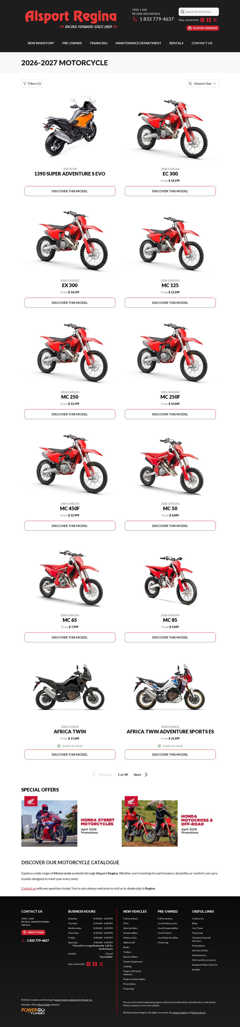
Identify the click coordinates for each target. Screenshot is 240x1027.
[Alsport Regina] (71, 19)
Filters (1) (32, 83)
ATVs (126, 923)
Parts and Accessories (204, 959)
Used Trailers (165, 932)
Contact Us (202, 43)
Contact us (28, 888)
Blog (194, 923)
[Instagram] (202, 20)
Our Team (197, 928)
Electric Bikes (130, 956)
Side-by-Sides (130, 928)
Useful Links (203, 911)
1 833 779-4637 (153, 19)
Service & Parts (200, 950)
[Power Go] (57, 1011)
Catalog (127, 966)
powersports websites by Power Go (73, 999)
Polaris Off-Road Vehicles (132, 973)
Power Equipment (132, 961)
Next (141, 774)
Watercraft (129, 942)
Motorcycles (130, 937)
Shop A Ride (44, 1004)
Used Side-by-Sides (168, 937)
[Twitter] (215, 20)
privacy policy (180, 1012)
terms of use (199, 1012)
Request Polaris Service (204, 964)
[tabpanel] (90, 937)
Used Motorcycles (167, 923)
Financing (99, 43)
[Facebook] (208, 20)
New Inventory (41, 43)
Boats (126, 947)
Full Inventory (130, 918)
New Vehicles (135, 911)
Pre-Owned (72, 43)
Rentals (176, 43)
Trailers (127, 951)
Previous (101, 774)
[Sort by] (203, 83)
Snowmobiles (130, 932)
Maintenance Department (138, 43)
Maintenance (199, 955)
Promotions (129, 983)
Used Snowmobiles (168, 928)
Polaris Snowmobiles (134, 979)
